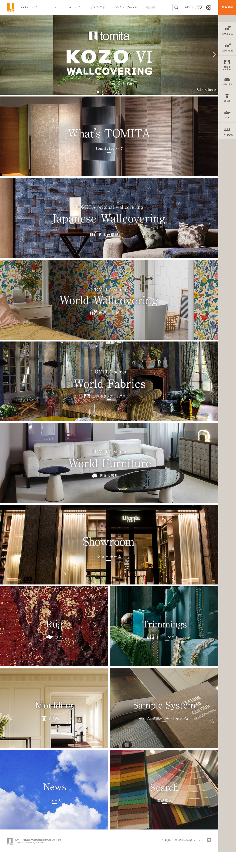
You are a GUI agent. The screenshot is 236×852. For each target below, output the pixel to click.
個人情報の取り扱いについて (189, 840)
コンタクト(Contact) (125, 7)
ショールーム (73, 7)
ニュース (52, 7)
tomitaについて (29, 7)
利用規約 (166, 840)
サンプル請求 (98, 7)
